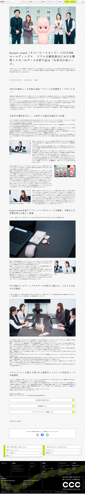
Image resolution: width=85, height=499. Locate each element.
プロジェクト (25, 1)
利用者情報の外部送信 (16, 497)
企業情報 (42, 1)
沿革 (42, 478)
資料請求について (42, 406)
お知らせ (32, 472)
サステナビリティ (51, 1)
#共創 (36, 80)
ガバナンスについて (62, 478)
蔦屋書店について (49, 453)
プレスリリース (33, 470)
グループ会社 (44, 475)
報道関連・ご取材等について (12, 458)
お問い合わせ (4, 484)
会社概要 (43, 472)
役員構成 (43, 476)
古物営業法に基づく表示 (5, 497)
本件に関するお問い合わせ (42, 400)
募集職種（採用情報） (76, 470)
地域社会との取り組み (63, 476)
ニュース (37, 1)
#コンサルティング (28, 80)
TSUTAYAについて (50, 450)
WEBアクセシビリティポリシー (36, 497)
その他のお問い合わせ (11, 461)
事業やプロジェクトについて (12, 450)
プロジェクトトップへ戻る (15, 421)
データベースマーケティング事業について (42, 412)
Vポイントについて (50, 455)
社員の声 (73, 475)
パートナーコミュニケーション (18, 475)
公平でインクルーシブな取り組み (64, 474)
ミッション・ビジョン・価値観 (47, 473)
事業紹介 (31, 1)
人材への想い (74, 472)
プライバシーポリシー (48, 497)
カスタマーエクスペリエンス (17, 470)
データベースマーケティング (17, 476)
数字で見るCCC (44, 479)
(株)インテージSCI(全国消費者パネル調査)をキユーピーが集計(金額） (21, 123)
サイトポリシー (25, 497)
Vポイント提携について (11, 453)
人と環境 (59, 1)
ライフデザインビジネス (16, 473)
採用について (9, 455)
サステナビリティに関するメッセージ (64, 471)
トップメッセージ (45, 470)
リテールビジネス (15, 472)
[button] (23, 447)
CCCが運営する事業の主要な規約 (61, 497)
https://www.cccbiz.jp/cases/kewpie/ (35, 395)
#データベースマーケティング (15, 80)
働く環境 (73, 473)
